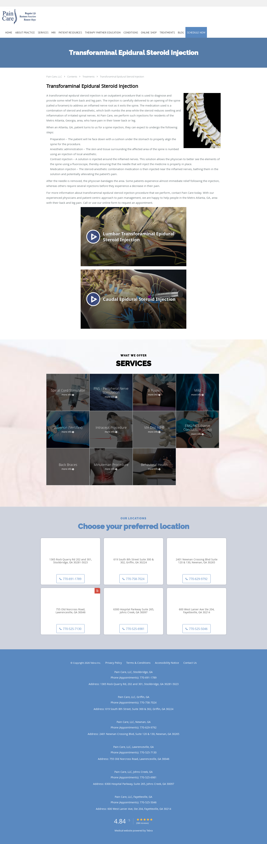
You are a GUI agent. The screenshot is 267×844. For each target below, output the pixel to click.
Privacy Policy (113, 662)
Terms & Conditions (138, 662)
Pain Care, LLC (54, 76)
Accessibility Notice (167, 662)
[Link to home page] (29, 17)
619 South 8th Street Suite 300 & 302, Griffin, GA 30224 (133, 561)
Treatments (89, 76)
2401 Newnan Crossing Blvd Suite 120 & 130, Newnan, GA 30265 (196, 561)
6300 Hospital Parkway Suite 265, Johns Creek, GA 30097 (133, 611)
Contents (72, 76)
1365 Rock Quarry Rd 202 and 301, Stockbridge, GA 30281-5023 (70, 561)
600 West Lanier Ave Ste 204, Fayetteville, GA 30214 (196, 611)
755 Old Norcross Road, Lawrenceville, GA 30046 (70, 611)
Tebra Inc (95, 662)
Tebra (149, 830)
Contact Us (190, 662)
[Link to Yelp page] (97, 590)
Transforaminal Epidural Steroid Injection (122, 76)
